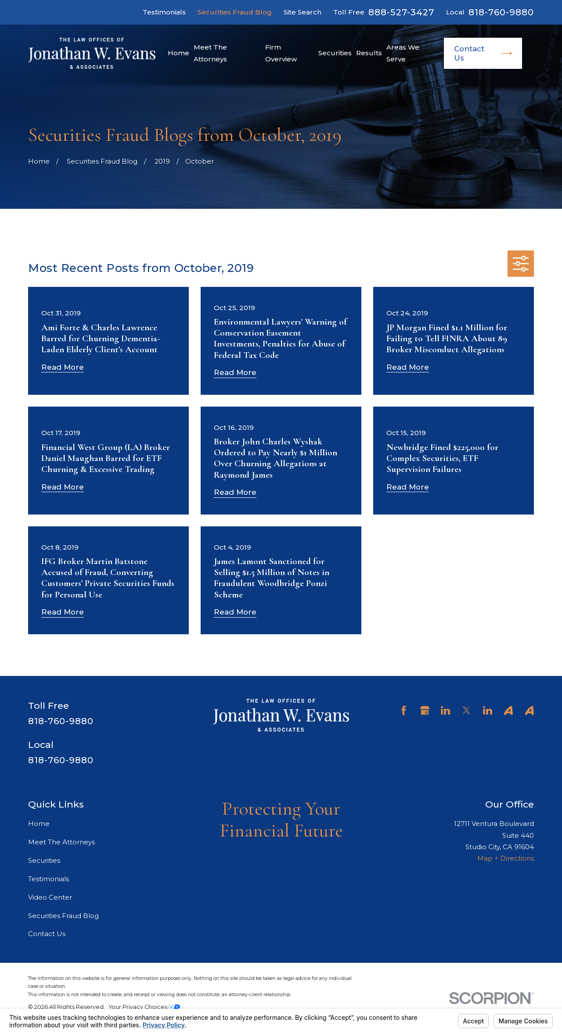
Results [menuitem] (369, 53)
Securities (44, 860)
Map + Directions (505, 858)
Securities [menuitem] (335, 53)
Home (39, 823)
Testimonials (164, 12)
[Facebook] (403, 710)
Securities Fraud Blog (235, 12)
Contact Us (483, 53)
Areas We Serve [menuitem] (402, 53)
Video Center (50, 897)
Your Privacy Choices (144, 1007)
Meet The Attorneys (61, 842)
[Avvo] (508, 710)
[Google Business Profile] (424, 710)
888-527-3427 (401, 12)
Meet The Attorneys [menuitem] (210, 53)
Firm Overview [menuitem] (281, 53)
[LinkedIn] (445, 710)
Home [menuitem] (178, 53)
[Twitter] (466, 710)
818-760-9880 (501, 12)
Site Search (302, 12)
